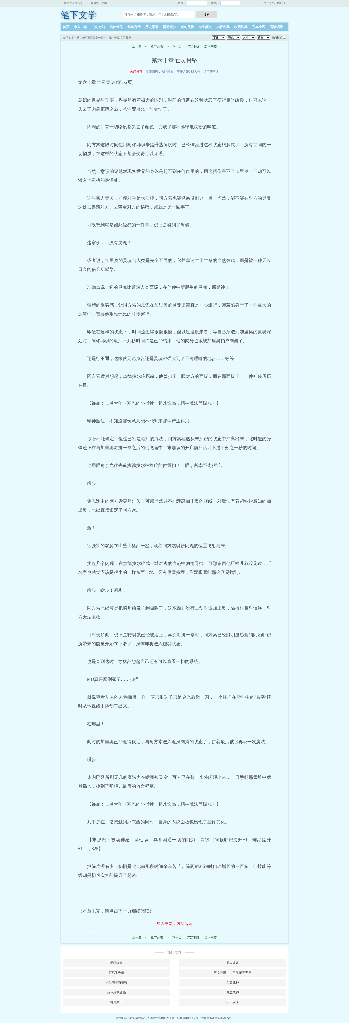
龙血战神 (232, 992)
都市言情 (134, 27)
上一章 (137, 46)
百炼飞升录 (116, 972)
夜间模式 (277, 37)
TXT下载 (193, 46)
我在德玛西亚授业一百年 (91, 37)
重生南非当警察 (116, 982)
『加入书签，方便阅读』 (174, 923)
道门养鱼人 (211, 71)
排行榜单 (223, 27)
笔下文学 (78, 15)
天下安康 (232, 1002)
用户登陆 (269, 3)
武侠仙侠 (116, 27)
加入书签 (210, 46)
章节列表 (157, 46)
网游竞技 (169, 27)
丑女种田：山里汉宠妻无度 (232, 972)
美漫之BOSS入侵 (188, 71)
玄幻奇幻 (98, 27)
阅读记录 (276, 27)
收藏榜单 (241, 27)
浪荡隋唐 (152, 71)
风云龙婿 (232, 963)
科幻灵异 (187, 27)
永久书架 (80, 27)
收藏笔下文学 (99, 3)
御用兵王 (116, 1002)
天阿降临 (167, 71)
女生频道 (205, 27)
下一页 (177, 46)
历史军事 (151, 27)
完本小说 (258, 27)
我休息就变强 (116, 992)
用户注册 (282, 3)
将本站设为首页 (73, 3)
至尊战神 (232, 982)
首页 (66, 27)
